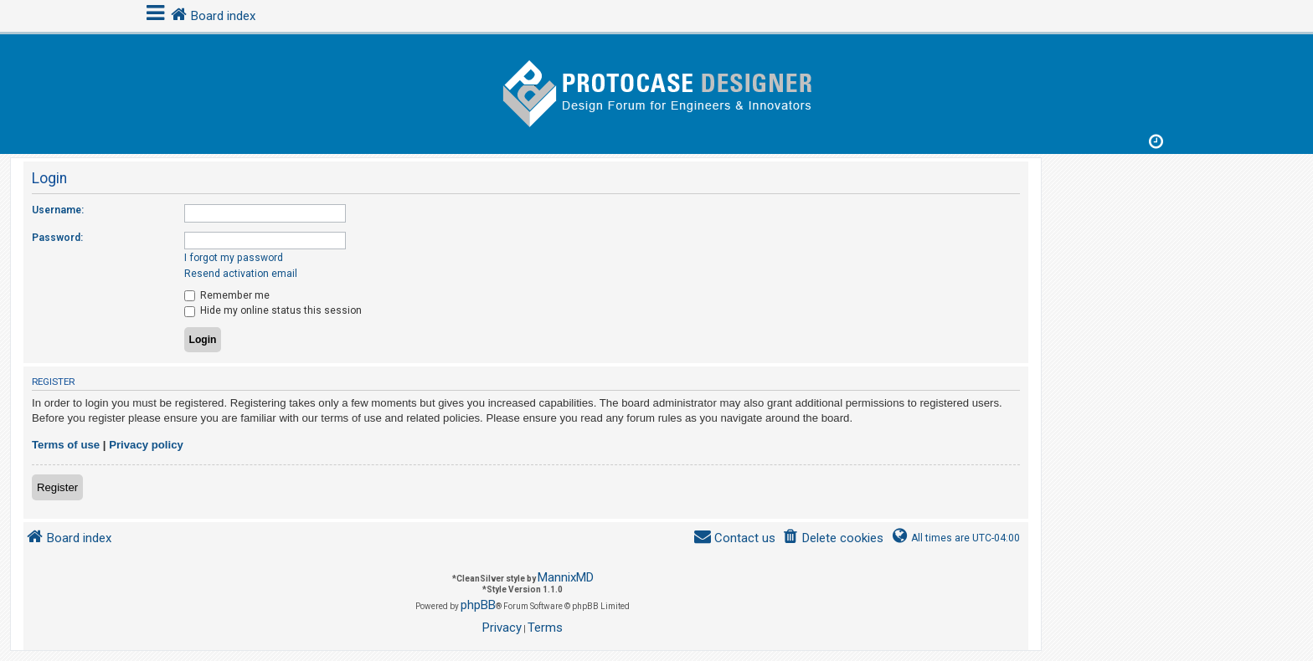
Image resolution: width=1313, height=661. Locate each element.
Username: (58, 210)
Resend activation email (240, 273)
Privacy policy (146, 444)
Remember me (227, 295)
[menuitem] (832, 538)
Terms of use (66, 444)
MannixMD (566, 577)
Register (57, 487)
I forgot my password (233, 258)
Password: (57, 237)
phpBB (478, 604)
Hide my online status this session (273, 310)
